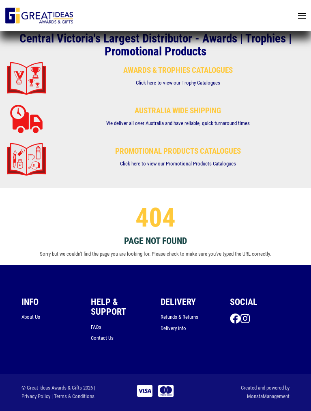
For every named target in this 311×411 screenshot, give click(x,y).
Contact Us (102, 338)
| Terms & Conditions (72, 396)
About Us (30, 317)
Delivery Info (173, 328)
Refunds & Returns (179, 317)
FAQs (96, 327)
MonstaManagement (268, 396)
